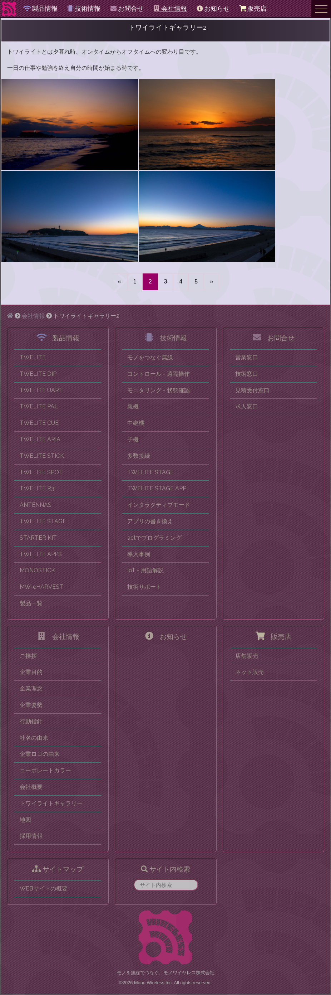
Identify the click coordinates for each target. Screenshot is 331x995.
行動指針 (31, 721)
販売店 (253, 8)
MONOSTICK (37, 570)
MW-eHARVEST (41, 586)
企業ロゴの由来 (40, 754)
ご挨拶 (28, 655)
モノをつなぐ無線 (150, 357)
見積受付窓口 (252, 390)
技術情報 (83, 8)
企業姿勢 (31, 705)
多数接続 (138, 455)
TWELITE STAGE (43, 521)
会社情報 (170, 8)
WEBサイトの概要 (44, 888)
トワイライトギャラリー (51, 803)
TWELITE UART (41, 390)
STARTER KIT (38, 537)
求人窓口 (246, 406)
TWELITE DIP (38, 373)
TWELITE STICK (42, 455)
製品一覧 (31, 603)
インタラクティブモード (158, 504)
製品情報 (40, 8)
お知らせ (213, 8)
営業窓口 (246, 357)
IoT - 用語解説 (145, 570)
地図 (25, 819)
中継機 (135, 422)
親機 (133, 406)
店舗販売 (246, 655)
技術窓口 (246, 373)
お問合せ (126, 8)
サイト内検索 (165, 869)
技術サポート (144, 586)
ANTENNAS (35, 504)
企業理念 (31, 688)
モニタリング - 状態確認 (158, 390)
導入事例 (138, 554)
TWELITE (33, 357)
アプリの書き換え (150, 521)
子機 (133, 439)
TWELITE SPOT (41, 472)
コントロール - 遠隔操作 (158, 373)
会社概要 (31, 786)
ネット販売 (249, 672)
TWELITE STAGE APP (156, 488)
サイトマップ (57, 869)
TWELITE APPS (41, 554)
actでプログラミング (154, 537)
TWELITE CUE (39, 422)
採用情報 (31, 836)
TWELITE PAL (39, 406)
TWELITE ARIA (40, 439)
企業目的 (31, 672)
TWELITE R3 (37, 488)
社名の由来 (34, 737)
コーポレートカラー (45, 770)
